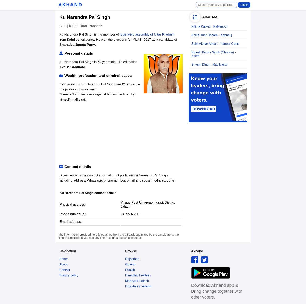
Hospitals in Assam (138, 286)
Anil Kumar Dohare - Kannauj (211, 35)
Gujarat (130, 264)
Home (63, 259)
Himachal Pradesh (138, 275)
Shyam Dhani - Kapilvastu (209, 64)
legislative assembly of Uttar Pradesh (147, 34)
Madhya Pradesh (137, 280)
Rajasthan (132, 259)
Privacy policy (68, 275)
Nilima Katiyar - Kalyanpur (209, 26)
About (63, 264)
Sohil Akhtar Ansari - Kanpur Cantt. (215, 43)
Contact (64, 270)
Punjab (130, 270)
